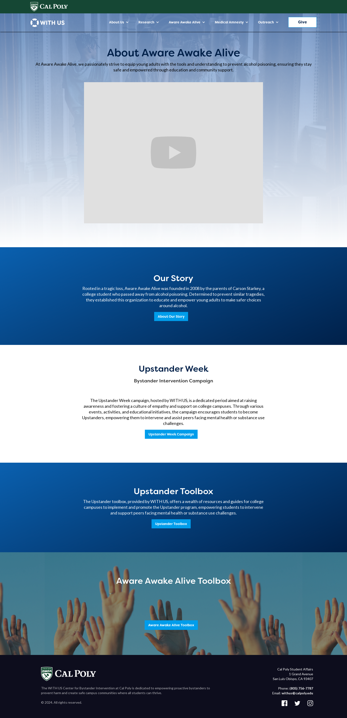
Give (302, 22)
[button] (119, 22)
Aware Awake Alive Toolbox (171, 625)
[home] (47, 22)
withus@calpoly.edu (297, 693)
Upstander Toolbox (171, 524)
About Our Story (171, 316)
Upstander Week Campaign (171, 434)
